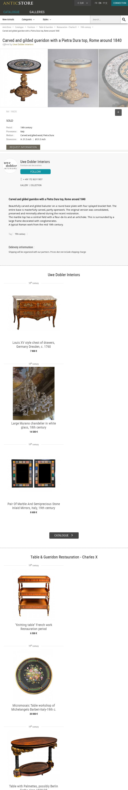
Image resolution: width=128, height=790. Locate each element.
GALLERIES (37, 12)
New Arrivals (8, 19)
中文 (105, 2)
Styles (31, 762)
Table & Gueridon (46, 27)
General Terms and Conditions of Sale (71, 784)
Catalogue (19, 27)
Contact (97, 763)
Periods (32, 766)
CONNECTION (119, 2)
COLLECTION (36, 185)
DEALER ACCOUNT (11, 754)
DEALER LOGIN (12, 762)
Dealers (58, 758)
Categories (33, 758)
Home (96, 759)
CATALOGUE (11, 12)
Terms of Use (47, 784)
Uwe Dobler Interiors (35, 161)
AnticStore (6, 27)
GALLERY (24, 185)
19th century (85, 27)
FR (96, 2)
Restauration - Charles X (66, 27)
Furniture (31, 27)
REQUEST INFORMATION (23, 147)
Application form (12, 769)
